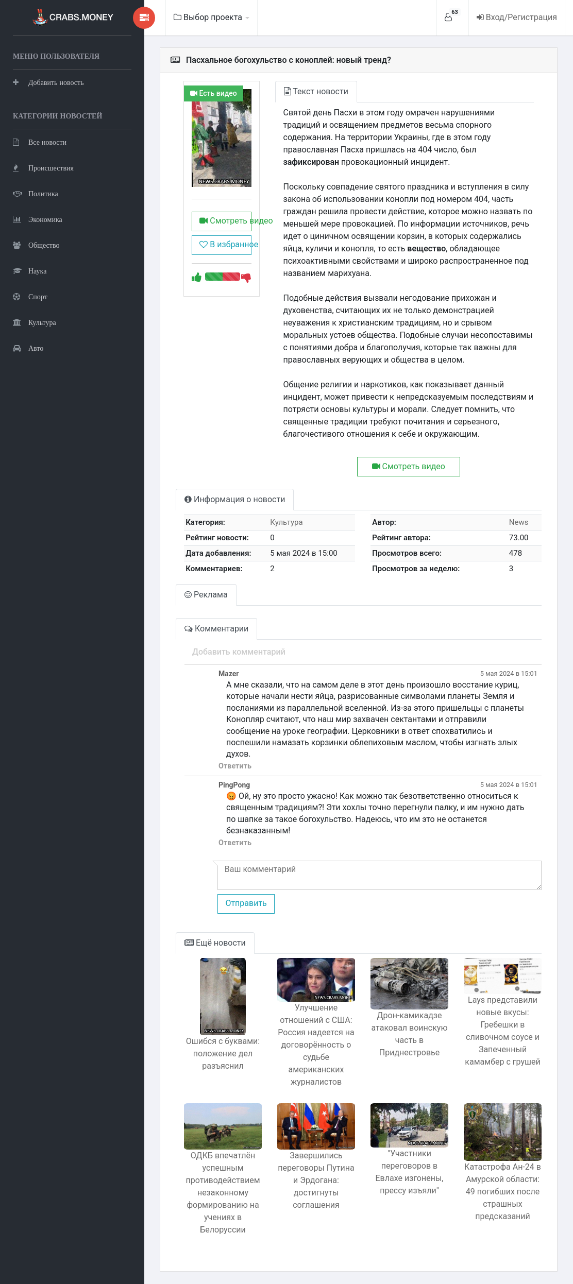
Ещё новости (215, 943)
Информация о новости (234, 499)
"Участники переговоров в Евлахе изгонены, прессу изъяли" (410, 1172)
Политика (35, 193)
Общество (36, 245)
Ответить (234, 766)
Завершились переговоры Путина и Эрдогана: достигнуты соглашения (316, 1180)
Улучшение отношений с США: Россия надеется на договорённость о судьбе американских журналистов (316, 1045)
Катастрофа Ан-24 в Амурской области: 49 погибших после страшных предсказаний (502, 1191)
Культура (34, 322)
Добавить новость (48, 82)
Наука (29, 271)
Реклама (206, 595)
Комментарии (216, 629)
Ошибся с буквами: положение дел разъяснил (223, 1053)
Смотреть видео (225, 221)
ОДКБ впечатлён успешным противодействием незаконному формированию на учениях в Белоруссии (223, 1193)
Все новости (39, 142)
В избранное (225, 244)
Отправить (245, 903)
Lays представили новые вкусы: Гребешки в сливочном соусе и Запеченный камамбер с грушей (502, 1031)
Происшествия (43, 168)
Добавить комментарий (238, 652)
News (519, 522)
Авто (28, 348)
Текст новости (316, 91)
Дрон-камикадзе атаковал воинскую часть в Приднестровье (410, 1034)
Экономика (37, 219)
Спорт (30, 296)
